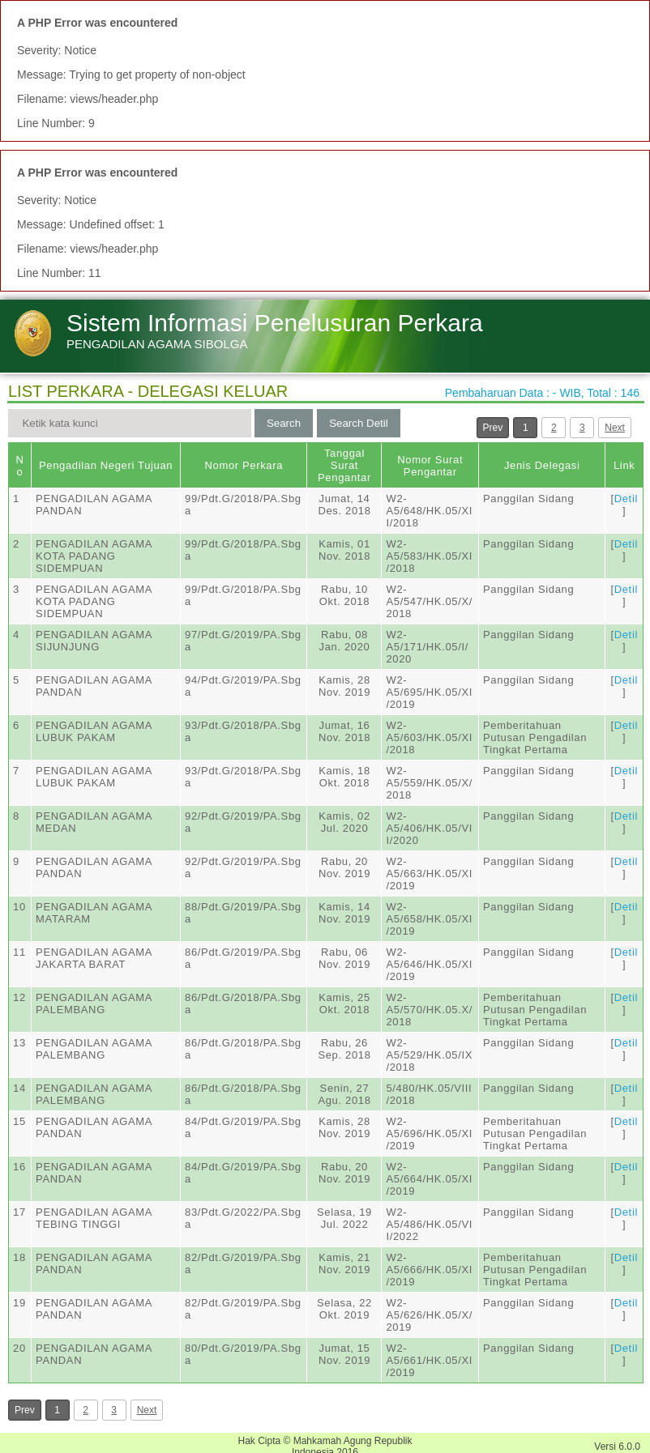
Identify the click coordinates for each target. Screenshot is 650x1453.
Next (615, 427)
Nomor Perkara (243, 465)
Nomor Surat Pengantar (430, 466)
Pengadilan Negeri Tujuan (106, 465)
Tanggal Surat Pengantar (344, 465)
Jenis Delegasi (542, 465)
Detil (626, 498)
